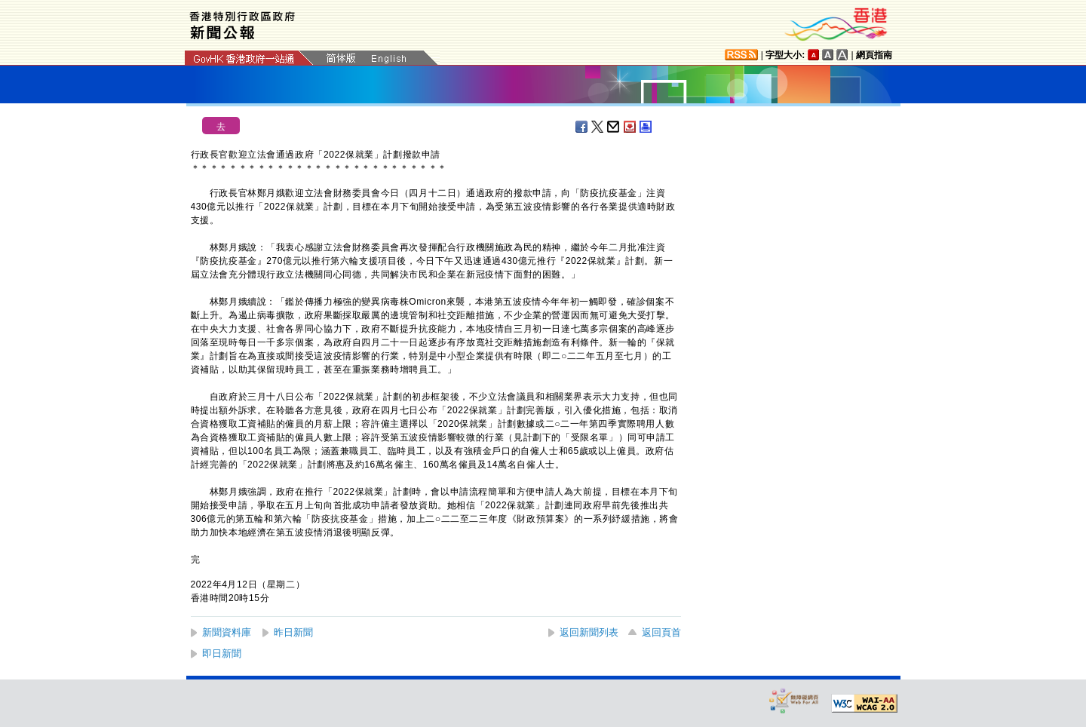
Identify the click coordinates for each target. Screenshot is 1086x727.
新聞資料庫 (226, 632)
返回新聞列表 (589, 632)
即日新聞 (221, 653)
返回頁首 (661, 632)
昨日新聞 (293, 632)
